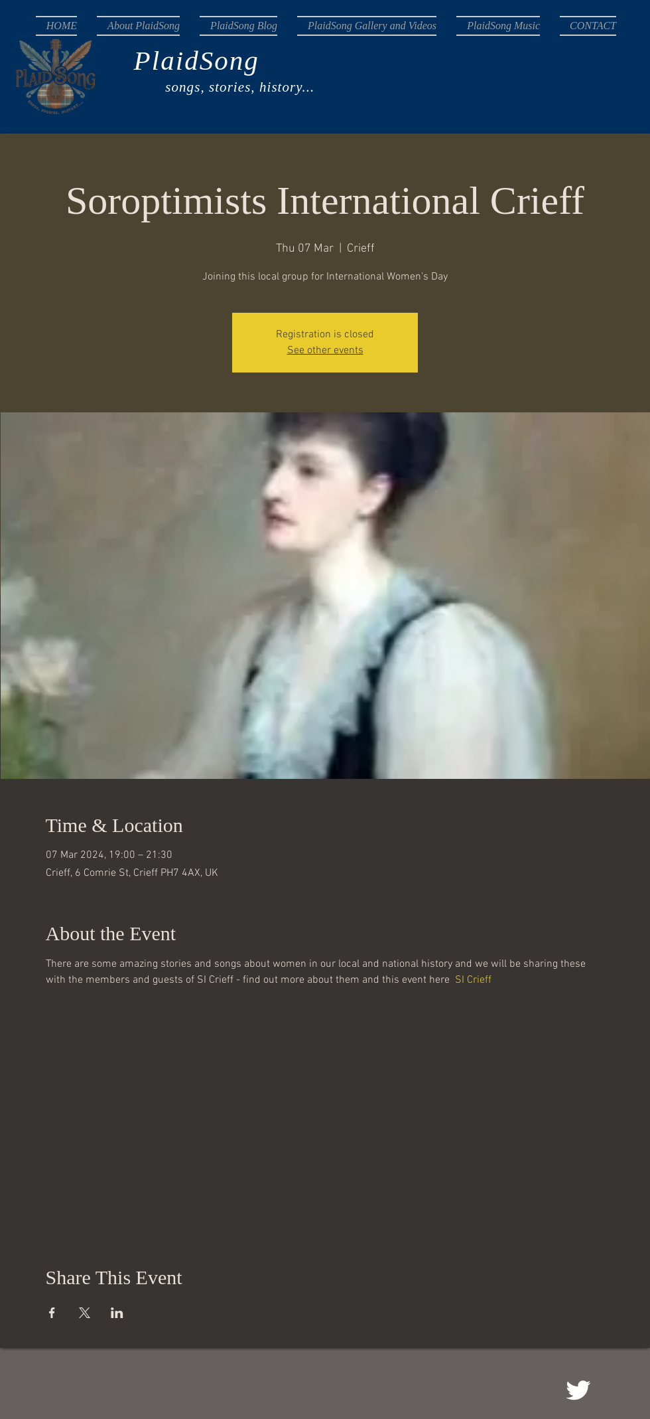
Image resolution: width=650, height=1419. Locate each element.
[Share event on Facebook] (52, 1312)
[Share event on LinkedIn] (117, 1312)
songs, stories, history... (175, 87)
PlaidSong (147, 60)
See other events (325, 350)
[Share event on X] (84, 1312)
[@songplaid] (578, 1390)
